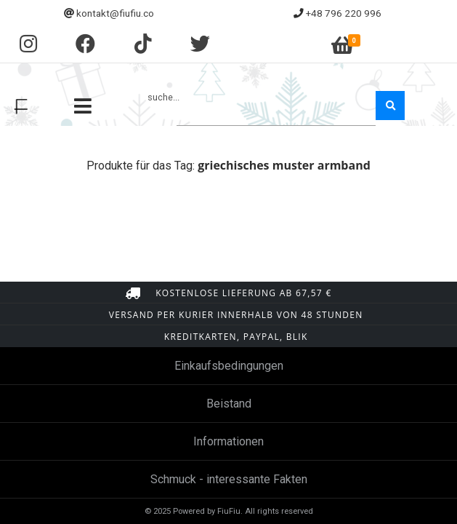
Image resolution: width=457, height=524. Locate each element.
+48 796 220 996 (343, 13)
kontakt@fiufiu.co (115, 13)
